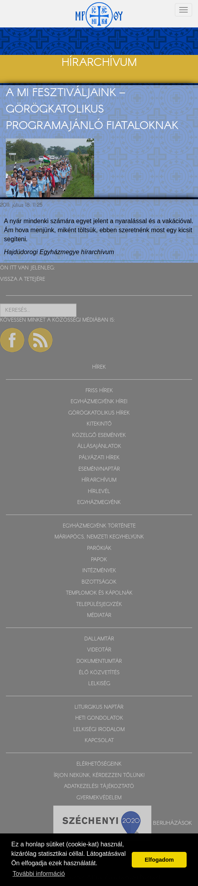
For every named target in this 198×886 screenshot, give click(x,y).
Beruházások (172, 823)
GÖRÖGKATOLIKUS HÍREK (99, 413)
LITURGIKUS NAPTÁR (99, 707)
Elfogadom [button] (159, 860)
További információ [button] (39, 873)
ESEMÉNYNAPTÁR (99, 469)
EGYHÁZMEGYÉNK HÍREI (99, 402)
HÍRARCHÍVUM (99, 480)
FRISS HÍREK (99, 391)
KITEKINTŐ (99, 424)
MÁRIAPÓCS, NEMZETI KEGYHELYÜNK (99, 537)
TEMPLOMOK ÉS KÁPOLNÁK (99, 593)
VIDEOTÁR (99, 650)
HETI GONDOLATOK (99, 718)
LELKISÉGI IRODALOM (99, 729)
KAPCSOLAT (99, 740)
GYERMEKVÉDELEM (99, 798)
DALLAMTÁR (99, 639)
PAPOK (99, 560)
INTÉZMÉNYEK (99, 571)
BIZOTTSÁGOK (99, 582)
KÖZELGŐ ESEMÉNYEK (99, 435)
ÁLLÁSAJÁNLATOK (99, 446)
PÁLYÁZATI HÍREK (99, 458)
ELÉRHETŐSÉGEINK (99, 764)
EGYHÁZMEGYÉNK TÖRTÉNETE (99, 526)
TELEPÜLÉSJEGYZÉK (99, 604)
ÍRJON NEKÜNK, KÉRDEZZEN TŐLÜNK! (99, 775)
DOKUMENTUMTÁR (99, 661)
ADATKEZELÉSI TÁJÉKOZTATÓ (99, 786)
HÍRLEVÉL (99, 491)
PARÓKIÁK (99, 548)
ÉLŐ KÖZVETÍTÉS (99, 673)
